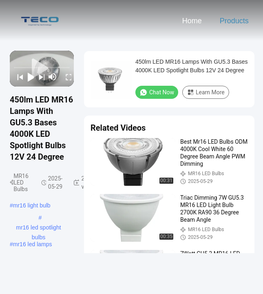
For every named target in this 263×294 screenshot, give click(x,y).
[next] (39, 77)
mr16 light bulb (32, 205)
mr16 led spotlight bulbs (38, 228)
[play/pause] (28, 77)
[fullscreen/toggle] (66, 77)
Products (234, 21)
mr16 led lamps (32, 244)
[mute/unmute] (52, 77)
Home (192, 21)
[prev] (17, 77)
